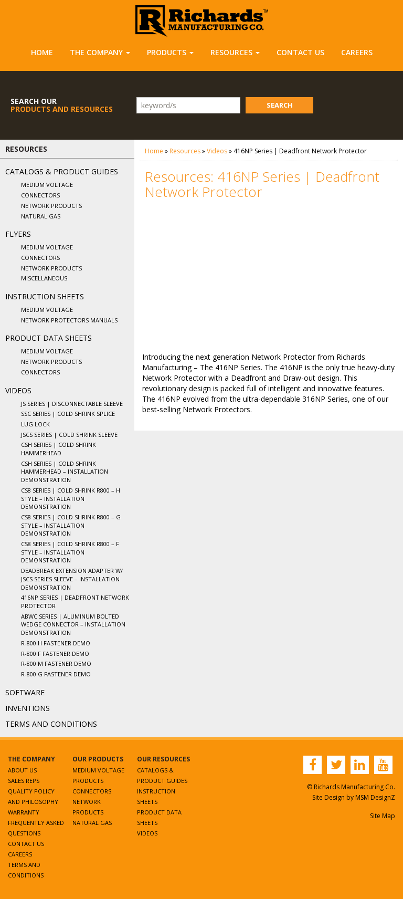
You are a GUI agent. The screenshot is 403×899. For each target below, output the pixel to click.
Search (280, 105)
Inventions (27, 708)
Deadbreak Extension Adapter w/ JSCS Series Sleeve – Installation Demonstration (72, 579)
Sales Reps (23, 781)
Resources (235, 52)
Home (42, 52)
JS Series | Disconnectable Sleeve (72, 403)
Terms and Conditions (51, 724)
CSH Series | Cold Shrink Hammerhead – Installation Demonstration (64, 471)
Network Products (51, 206)
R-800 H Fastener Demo (55, 643)
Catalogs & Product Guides (61, 171)
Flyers (18, 234)
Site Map (382, 815)
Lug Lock (35, 424)
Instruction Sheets (44, 296)
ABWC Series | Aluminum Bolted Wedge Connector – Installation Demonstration (73, 624)
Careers (357, 52)
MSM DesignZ (375, 797)
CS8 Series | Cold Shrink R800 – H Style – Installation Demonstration (70, 498)
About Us (22, 770)
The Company (100, 52)
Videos (18, 390)
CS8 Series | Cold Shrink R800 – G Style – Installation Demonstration (71, 525)
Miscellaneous (44, 278)
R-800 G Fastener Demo (56, 674)
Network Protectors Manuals (69, 320)
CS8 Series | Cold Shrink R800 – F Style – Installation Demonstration (70, 552)
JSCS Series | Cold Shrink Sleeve (69, 434)
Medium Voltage (47, 185)
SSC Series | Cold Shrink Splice (68, 413)
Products (170, 52)
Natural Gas (40, 216)
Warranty (23, 812)
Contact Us (300, 52)
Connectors (40, 195)
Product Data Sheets (48, 338)
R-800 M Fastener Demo (56, 663)
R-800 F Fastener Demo (55, 653)
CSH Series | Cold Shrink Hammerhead (58, 449)
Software (25, 692)
